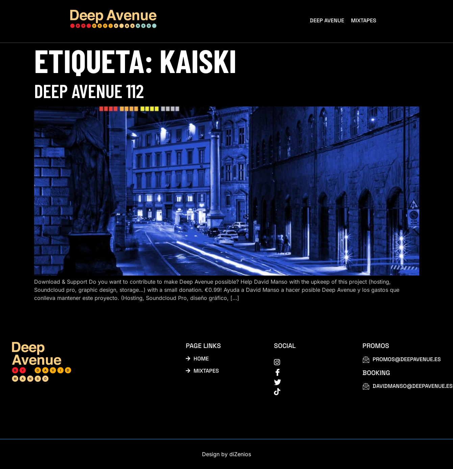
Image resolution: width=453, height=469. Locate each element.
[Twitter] (310, 381)
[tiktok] (310, 391)
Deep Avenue (327, 20)
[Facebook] (310, 372)
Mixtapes (363, 20)
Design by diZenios (226, 454)
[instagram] (310, 362)
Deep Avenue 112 (89, 90)
